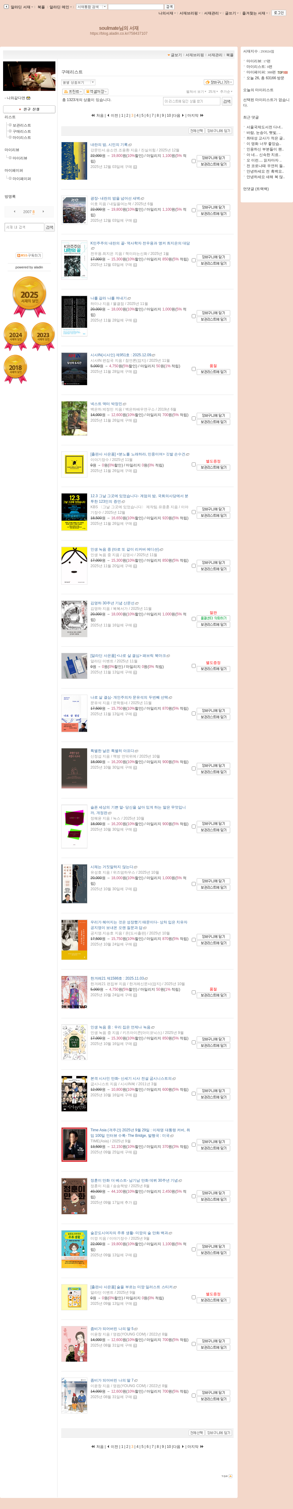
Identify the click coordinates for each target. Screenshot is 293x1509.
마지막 (195, 115)
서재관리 (212, 13)
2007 (27, 212)
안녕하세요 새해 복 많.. (266, 177)
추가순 (227, 91)
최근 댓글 (251, 117)
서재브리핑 (189, 13)
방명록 (10, 196)
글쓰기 (232, 13)
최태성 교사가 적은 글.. (266, 138)
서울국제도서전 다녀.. (265, 127)
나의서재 (167, 13)
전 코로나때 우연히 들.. (266, 166)
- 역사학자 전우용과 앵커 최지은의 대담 (140, 243)
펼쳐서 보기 (196, 91)
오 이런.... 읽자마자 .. (264, 160)
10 (169, 115)
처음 (97, 115)
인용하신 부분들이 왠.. (265, 149)
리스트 (10, 117)
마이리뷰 (12, 150)
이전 (112, 115)
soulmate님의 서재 (118, 28)
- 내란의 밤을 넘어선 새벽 (115, 198)
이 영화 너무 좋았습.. (264, 144)
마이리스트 (22, 137)
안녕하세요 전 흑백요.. (265, 171)
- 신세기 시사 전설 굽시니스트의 (131, 1078)
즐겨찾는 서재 (255, 13)
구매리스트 (22, 131)
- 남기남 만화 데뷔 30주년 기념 (134, 1180)
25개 (213, 91)
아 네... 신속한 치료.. (264, 155)
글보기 (176, 55)
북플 (41, 7)
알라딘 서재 (21, 7)
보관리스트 (22, 125)
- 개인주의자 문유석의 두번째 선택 (129, 697)
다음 (178, 115)
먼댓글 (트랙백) (256, 189)
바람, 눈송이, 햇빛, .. (264, 133)
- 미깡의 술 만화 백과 (129, 1233)
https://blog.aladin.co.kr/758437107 (119, 33)
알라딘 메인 (60, 7)
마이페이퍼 (14, 170)
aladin (38, 267)
